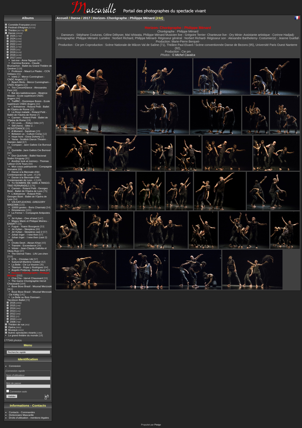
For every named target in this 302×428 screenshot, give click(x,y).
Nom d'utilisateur (15, 375)
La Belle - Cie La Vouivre (25, 264)
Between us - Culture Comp (27, 133)
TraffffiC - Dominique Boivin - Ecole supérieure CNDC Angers (28, 102)
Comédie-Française (19, 24)
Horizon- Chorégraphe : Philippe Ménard (124, 18)
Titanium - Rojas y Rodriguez (27, 267)
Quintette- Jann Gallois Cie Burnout (31, 150)
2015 (12, 305)
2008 (12, 321)
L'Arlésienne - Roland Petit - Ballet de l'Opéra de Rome (28, 108)
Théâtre (12, 30)
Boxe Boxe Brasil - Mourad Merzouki (32, 286)
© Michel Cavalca (183, 55)
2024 (12, 38)
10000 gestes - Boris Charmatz (29, 207)
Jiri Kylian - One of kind (24, 218)
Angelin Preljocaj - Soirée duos (28, 270)
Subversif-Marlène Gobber (26, 261)
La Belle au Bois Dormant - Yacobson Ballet (24, 298)
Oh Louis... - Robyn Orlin (25, 123)
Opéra (11, 327)
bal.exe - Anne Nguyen (24, 60)
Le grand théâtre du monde (23, 335)
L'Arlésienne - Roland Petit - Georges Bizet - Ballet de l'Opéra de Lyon (27, 196)
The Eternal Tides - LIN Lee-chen (30, 253)
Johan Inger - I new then (25, 234)
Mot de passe (13, 383)
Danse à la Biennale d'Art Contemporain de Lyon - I (23, 178)
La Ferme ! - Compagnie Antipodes (31, 212)
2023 (12, 41)
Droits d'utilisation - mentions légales (29, 417)
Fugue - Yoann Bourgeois (25, 226)
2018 (12, 54)
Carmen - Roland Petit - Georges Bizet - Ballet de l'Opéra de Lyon (27, 189)
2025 (12, 35)
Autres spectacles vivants (22, 332)
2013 (12, 310)
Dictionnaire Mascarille (21, 415)
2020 (12, 49)
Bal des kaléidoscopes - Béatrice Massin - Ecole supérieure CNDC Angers (27, 96)
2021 (12, 46)
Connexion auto (16, 391)
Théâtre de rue (16, 324)
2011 (12, 316)
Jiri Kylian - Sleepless (23, 229)
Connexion (15, 366)
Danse (11, 33)
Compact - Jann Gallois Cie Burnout (31, 144)
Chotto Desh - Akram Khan (27, 242)
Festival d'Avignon (18, 27)
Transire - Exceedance (24, 245)
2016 (12, 302)
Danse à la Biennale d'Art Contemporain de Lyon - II (23, 173)
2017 (12, 57)
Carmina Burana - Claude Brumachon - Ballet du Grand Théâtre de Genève (29, 66)
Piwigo (157, 424)
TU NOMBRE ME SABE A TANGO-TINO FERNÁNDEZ (28, 184)
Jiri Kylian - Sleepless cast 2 (27, 231)
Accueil (62, 18)
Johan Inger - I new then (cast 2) (29, 237)
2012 (12, 313)
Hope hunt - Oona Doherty (26, 136)
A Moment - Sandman (23, 131)
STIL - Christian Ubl (22, 259)
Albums (28, 18)
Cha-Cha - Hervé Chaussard (27, 278)
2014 (12, 308)
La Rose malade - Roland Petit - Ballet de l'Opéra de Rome (27, 113)
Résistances (19, 210)
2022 (12, 44)
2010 (12, 319)
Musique (12, 329)
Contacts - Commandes (22, 412)
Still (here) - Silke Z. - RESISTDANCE (21, 127)
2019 (12, 52)
